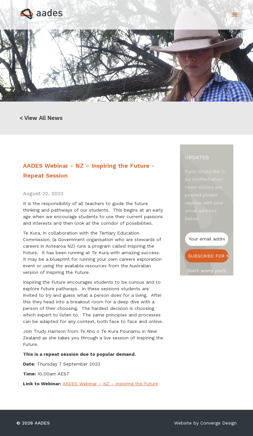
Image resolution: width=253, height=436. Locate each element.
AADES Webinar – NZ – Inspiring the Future (110, 383)
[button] (235, 15)
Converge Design (218, 423)
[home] (35, 12)
